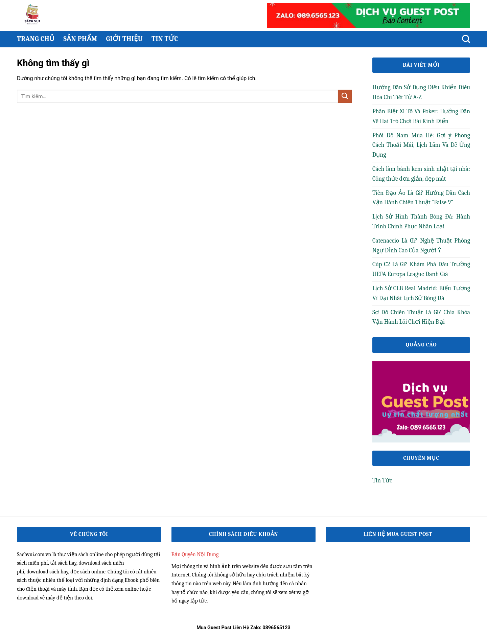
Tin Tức (165, 39)
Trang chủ (35, 39)
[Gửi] (345, 96)
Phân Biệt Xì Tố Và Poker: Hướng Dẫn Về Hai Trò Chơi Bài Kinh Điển (421, 116)
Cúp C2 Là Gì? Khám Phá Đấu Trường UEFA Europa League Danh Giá (421, 269)
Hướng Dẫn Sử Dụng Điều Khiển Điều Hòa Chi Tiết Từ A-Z (421, 92)
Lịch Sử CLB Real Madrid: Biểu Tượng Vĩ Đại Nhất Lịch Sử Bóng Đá (421, 293)
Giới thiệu (124, 39)
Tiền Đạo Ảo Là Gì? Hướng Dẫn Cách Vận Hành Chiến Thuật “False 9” (421, 197)
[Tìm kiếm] (466, 39)
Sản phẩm (80, 39)
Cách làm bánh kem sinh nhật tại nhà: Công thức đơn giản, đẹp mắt (421, 173)
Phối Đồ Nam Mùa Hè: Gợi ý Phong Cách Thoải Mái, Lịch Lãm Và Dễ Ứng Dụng (421, 145)
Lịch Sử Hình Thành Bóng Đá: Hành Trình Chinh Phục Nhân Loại (421, 221)
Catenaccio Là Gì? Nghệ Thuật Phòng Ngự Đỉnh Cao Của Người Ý (421, 245)
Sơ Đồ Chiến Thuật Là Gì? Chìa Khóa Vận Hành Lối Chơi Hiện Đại (421, 317)
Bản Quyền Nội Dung (195, 554)
